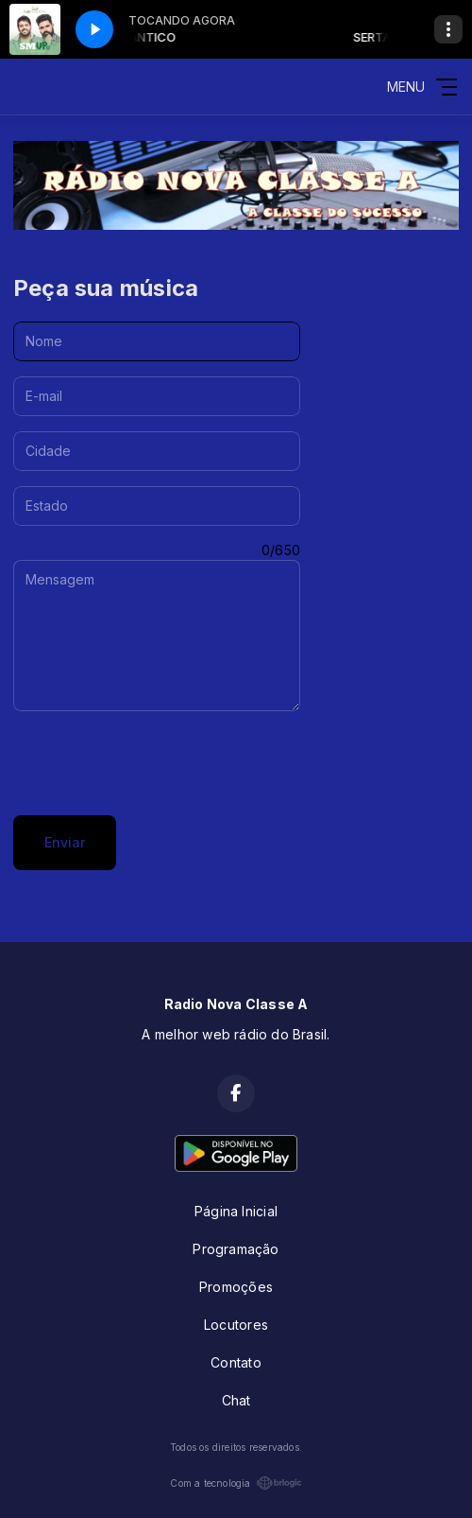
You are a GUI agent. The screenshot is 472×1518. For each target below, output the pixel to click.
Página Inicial (236, 1211)
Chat (236, 1400)
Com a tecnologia (235, 1483)
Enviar (64, 842)
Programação (235, 1249)
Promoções (236, 1287)
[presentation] (156, 763)
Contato (236, 1362)
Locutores (236, 1325)
